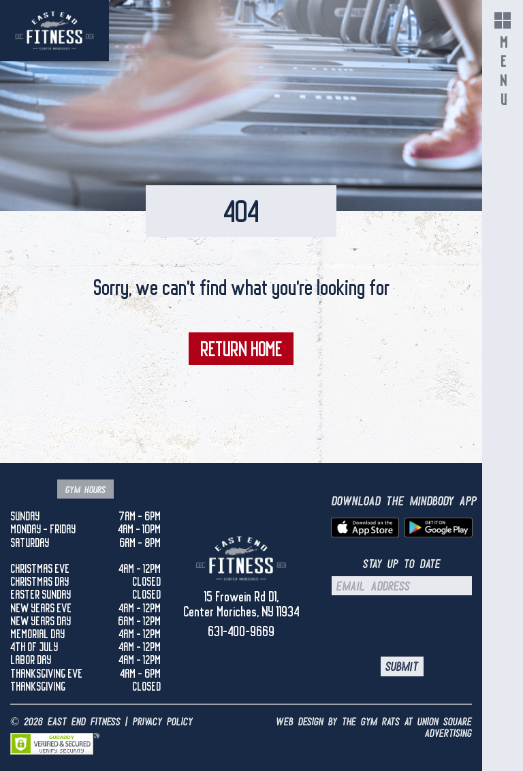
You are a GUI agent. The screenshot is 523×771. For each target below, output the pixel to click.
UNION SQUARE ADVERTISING (444, 727)
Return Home (241, 349)
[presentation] (428, 626)
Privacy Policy (163, 721)
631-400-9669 (241, 631)
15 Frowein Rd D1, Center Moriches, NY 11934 (241, 604)
